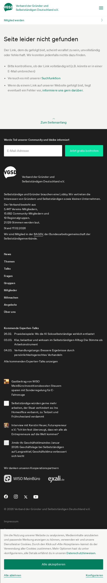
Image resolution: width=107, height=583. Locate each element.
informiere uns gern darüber (62, 90)
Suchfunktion (51, 78)
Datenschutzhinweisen (80, 553)
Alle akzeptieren (53, 564)
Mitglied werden (14, 20)
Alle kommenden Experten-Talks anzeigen (31, 361)
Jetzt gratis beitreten (84, 151)
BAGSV (38, 234)
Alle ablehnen (12, 575)
